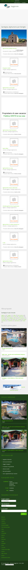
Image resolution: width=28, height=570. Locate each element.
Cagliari (9, 315)
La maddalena (10, 318)
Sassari (13, 319)
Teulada (19, 319)
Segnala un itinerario (7, 459)
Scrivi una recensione (7, 461)
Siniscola (3, 318)
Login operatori (17, 2)
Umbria (2, 551)
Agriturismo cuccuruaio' (9, 87)
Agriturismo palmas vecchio (10, 48)
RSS (11, 567)
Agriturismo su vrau (8, 168)
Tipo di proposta (5, 503)
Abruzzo (3, 517)
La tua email (4, 508)
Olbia (14, 315)
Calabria (3, 521)
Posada (3, 319)
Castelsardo (21, 316)
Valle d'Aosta (4, 553)
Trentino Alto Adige (5, 549)
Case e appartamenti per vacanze (10, 473)
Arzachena (22, 318)
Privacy (10, 481)
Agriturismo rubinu (7, 261)
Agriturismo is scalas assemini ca (11, 224)
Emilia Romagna (4, 525)
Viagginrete (15, 6)
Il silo (4, 243)
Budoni (2, 316)
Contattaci (24, 2)
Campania (3, 523)
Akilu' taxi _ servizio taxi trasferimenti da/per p (13, 354)
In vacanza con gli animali (8, 466)
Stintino (8, 319)
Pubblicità (11, 490)
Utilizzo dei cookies (13, 483)
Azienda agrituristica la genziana (11, 206)
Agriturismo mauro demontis (10, 187)
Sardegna (3, 543)
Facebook (1, 567)
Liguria (2, 531)
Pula (17, 318)
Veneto (2, 555)
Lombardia (3, 533)
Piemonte (3, 539)
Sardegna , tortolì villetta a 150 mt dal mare (12, 378)
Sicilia (2, 545)
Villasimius (9, 316)
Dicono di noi (12, 485)
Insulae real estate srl (7, 348)
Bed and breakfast (7, 471)
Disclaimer (11, 484)
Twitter (8, 567)
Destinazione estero (5, 557)
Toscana (3, 547)
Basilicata (3, 519)
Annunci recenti (6, 469)
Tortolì (23, 320)
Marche (3, 535)
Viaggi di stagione (6, 464)
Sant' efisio (5, 148)
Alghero (3, 315)
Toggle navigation (2, 6)
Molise (2, 537)
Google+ (5, 567)
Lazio (2, 529)
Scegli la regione (5, 499)
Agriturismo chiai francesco (9, 130)
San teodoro (20, 315)
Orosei (14, 316)
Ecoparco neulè (6, 68)
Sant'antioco (17, 320)
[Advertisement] (14, 17)
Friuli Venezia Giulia (5, 527)
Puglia (2, 541)
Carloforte (10, 320)
